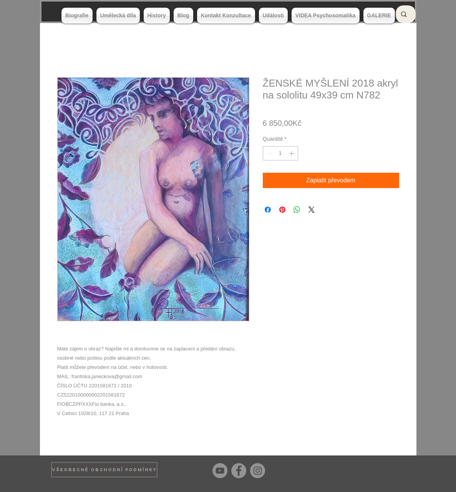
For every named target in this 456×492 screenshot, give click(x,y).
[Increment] (292, 153)
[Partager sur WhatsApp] (297, 209)
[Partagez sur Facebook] (267, 209)
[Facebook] (238, 470)
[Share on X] (311, 209)
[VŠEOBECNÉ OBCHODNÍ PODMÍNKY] (104, 469)
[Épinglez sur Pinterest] (282, 209)
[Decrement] (269, 153)
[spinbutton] (280, 153)
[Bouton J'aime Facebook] (393, 470)
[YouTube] (219, 470)
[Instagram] (257, 470)
